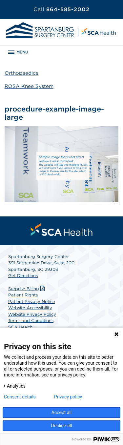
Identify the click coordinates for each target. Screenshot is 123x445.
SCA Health (20, 327)
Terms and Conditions (30, 320)
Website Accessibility (30, 307)
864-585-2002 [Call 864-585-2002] (61, 9)
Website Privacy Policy (32, 314)
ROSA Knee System (29, 86)
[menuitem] (61, 229)
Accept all (61, 412)
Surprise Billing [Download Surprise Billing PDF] (27, 288)
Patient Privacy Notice (31, 301)
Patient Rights (23, 295)
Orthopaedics (21, 73)
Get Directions (23, 275)
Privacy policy (68, 396)
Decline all (61, 425)
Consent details (20, 396)
